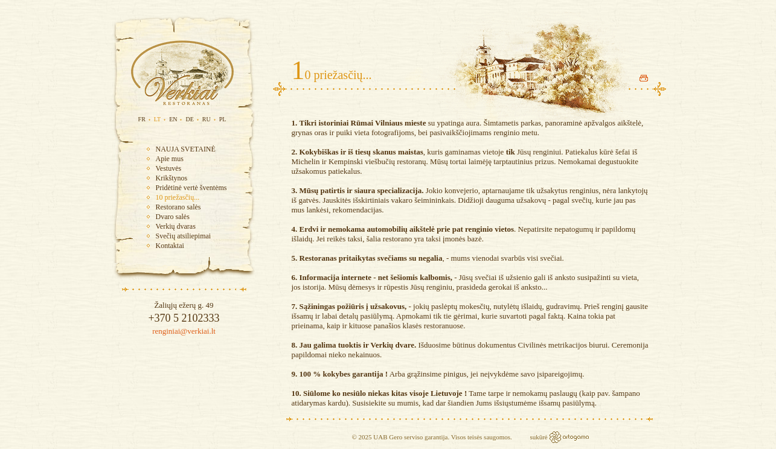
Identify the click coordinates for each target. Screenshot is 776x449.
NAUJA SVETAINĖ (186, 149)
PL (222, 119)
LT (157, 119)
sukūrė (539, 437)
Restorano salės (178, 207)
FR (142, 119)
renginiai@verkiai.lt (184, 331)
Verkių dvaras (176, 226)
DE (189, 119)
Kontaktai (170, 245)
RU (206, 119)
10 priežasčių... (178, 197)
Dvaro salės (173, 216)
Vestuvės (169, 168)
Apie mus (170, 158)
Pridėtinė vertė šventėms (191, 187)
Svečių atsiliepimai (183, 236)
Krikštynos (172, 178)
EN (173, 119)
